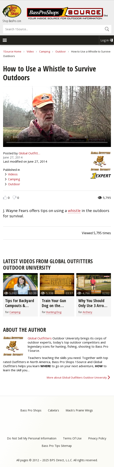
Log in (104, 40)
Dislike (14, 197)
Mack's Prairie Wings (79, 410)
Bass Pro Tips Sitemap (57, 446)
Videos (13, 174)
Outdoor (60, 51)
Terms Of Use (72, 438)
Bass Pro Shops (30, 410)
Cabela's (53, 410)
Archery (87, 312)
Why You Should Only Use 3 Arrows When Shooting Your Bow (93, 308)
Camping (44, 51)
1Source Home (12, 51)
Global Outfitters (40, 338)
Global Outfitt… (29, 153)
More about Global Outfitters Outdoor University (77, 377)
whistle (74, 210)
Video (30, 51)
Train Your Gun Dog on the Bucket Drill (54, 305)
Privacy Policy (97, 438)
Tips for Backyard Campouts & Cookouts (19, 305)
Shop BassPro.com (11, 21)
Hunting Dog (53, 312)
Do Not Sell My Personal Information (31, 438)
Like (5, 197)
